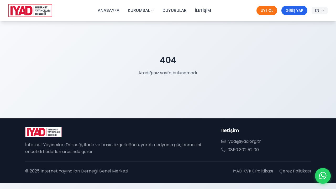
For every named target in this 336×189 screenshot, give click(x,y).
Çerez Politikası (295, 171)
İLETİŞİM (203, 10)
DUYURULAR (174, 10)
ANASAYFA (108, 10)
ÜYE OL (267, 10)
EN (319, 10)
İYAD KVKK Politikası (253, 171)
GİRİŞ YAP (294, 10)
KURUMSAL (141, 10)
